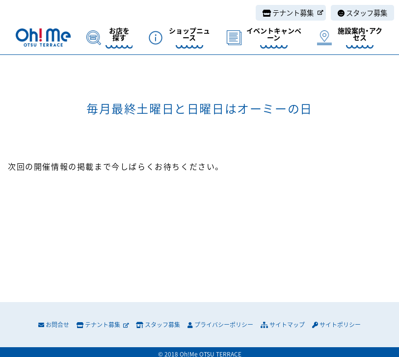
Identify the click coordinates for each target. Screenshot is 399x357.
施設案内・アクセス (360, 34)
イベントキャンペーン (273, 34)
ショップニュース (189, 34)
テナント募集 (293, 12)
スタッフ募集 (362, 12)
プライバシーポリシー (220, 324)
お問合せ (53, 324)
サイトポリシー (336, 324)
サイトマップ (283, 324)
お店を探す (119, 34)
